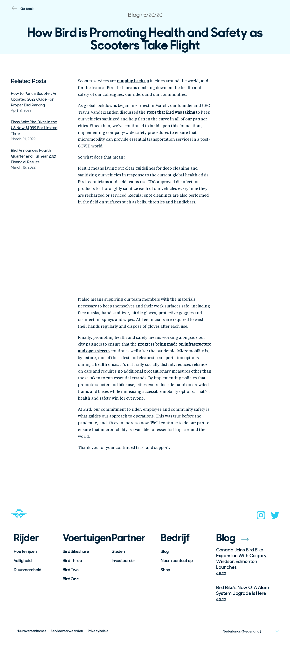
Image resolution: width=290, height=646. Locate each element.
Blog (165, 551)
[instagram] (261, 516)
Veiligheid (23, 560)
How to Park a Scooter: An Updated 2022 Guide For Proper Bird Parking (34, 99)
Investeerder (123, 560)
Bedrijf (175, 537)
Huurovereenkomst (31, 631)
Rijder (26, 537)
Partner (128, 537)
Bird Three (72, 560)
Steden (118, 551)
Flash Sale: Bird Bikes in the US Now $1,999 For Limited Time (34, 128)
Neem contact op (177, 560)
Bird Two (71, 569)
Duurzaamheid (27, 569)
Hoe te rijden (25, 551)
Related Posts (28, 81)
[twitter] (275, 517)
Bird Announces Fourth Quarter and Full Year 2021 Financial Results (33, 156)
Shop (165, 569)
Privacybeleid (98, 631)
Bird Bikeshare (76, 551)
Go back (27, 9)
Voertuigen (84, 537)
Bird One (71, 579)
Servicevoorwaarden (67, 631)
